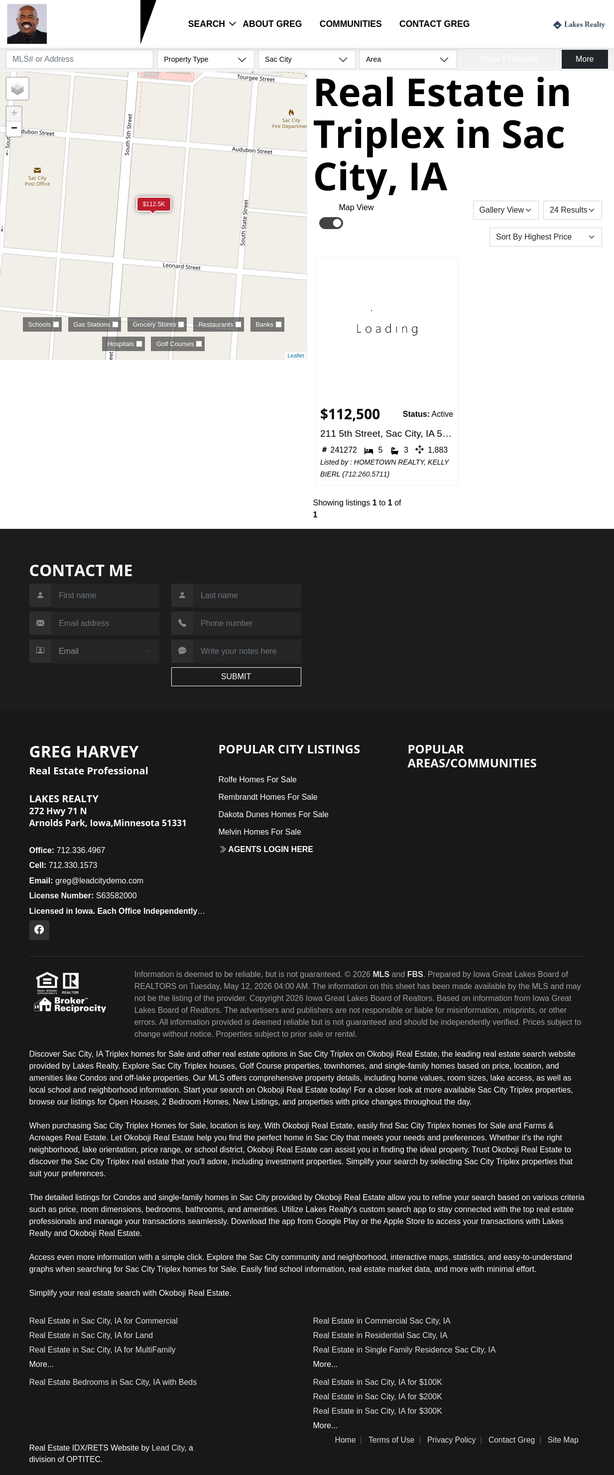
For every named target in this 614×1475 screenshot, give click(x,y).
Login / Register (509, 23)
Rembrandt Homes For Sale (268, 797)
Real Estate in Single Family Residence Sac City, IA (404, 1350)
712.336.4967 (67, 850)
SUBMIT (236, 676)
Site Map (563, 1440)
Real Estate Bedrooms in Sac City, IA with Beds (113, 1382)
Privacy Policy (451, 1440)
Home (345, 1440)
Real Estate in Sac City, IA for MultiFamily (102, 1350)
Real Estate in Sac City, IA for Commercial (103, 1321)
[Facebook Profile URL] (39, 930)
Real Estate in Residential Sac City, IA (380, 1335)
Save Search (439, 210)
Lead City (168, 1448)
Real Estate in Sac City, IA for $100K (377, 1382)
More (585, 59)
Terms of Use (391, 1440)
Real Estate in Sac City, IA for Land (91, 1335)
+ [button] (14, 114)
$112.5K (154, 204)
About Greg (272, 24)
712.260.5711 (366, 474)
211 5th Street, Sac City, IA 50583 (386, 433)
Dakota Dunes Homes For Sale (274, 814)
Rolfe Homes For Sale (258, 779)
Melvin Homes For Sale (260, 832)
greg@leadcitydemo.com (86, 880)
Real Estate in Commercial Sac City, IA (382, 1321)
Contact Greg (434, 24)
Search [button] (206, 24)
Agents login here (266, 849)
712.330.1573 (81, 38)
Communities (351, 24)
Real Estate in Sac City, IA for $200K (377, 1396)
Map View (356, 207)
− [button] (14, 129)
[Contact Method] (105, 651)
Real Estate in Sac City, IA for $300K (377, 1411)
